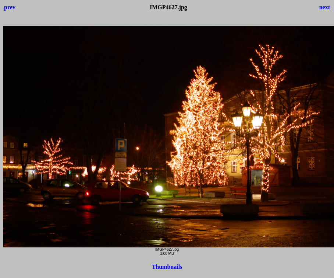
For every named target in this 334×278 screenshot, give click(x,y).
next (324, 7)
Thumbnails (167, 267)
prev (9, 7)
